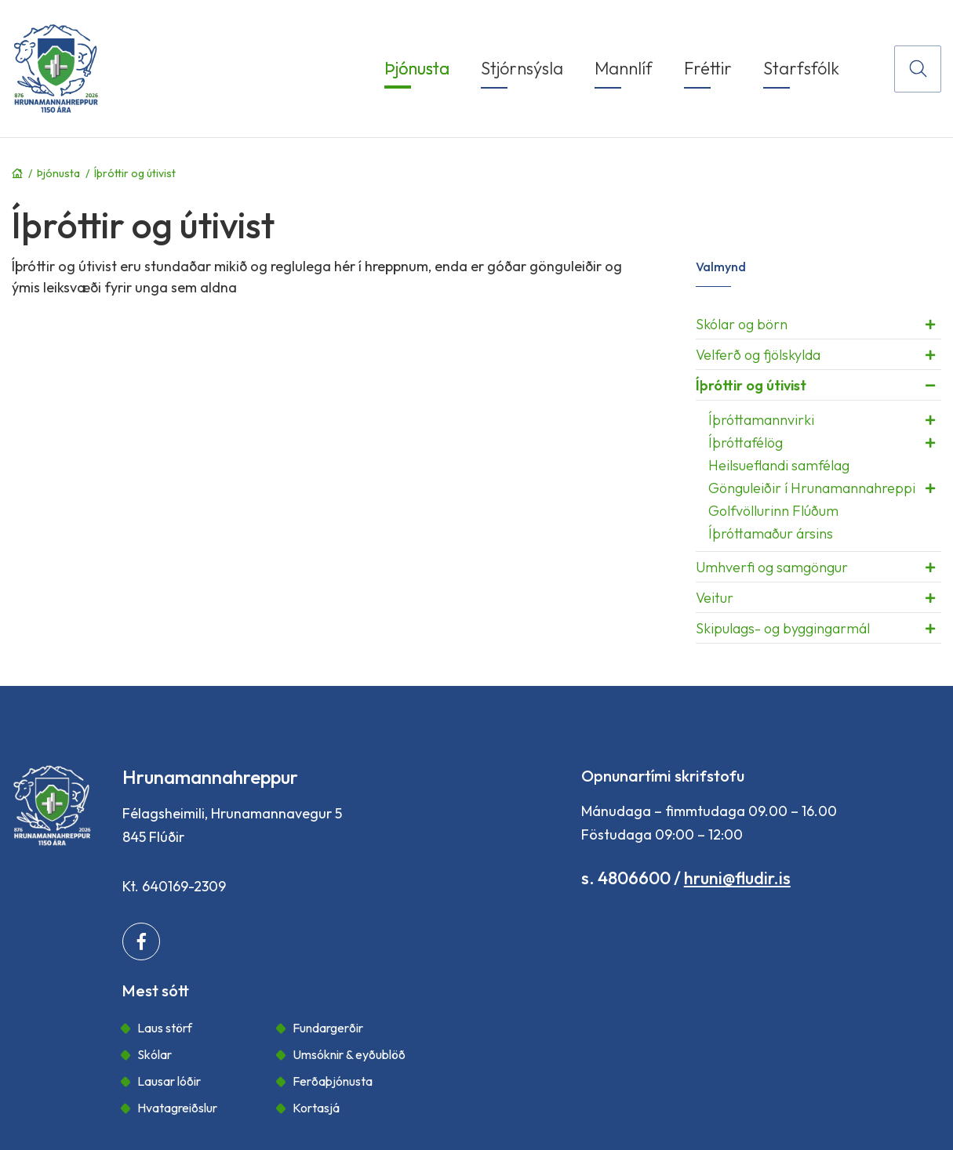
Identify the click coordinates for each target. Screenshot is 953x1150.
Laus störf (164, 1028)
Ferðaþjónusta (333, 1081)
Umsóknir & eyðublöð (349, 1054)
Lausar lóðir (169, 1081)
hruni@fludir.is (737, 878)
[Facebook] (141, 941)
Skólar (154, 1054)
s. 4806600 (626, 878)
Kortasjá (316, 1108)
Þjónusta (58, 173)
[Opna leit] (917, 69)
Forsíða (17, 173)
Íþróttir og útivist (135, 173)
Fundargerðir (328, 1028)
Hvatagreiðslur (177, 1108)
